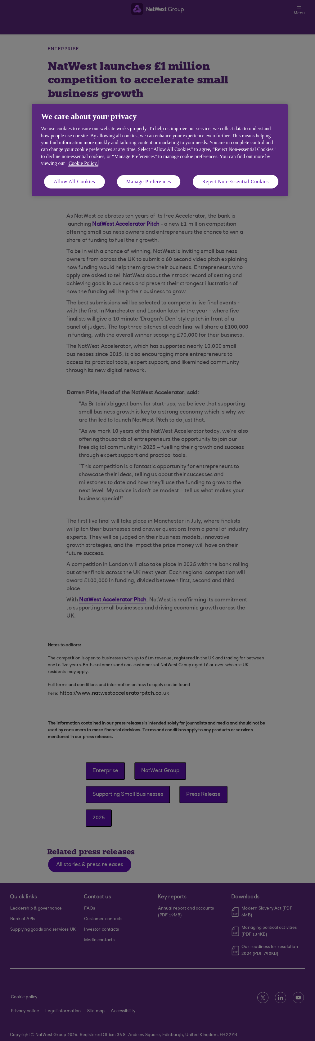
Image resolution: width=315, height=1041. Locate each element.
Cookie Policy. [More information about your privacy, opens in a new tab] (83, 163)
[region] (160, 150)
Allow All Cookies (74, 181)
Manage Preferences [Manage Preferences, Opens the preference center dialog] (148, 181)
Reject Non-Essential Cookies (235, 181)
